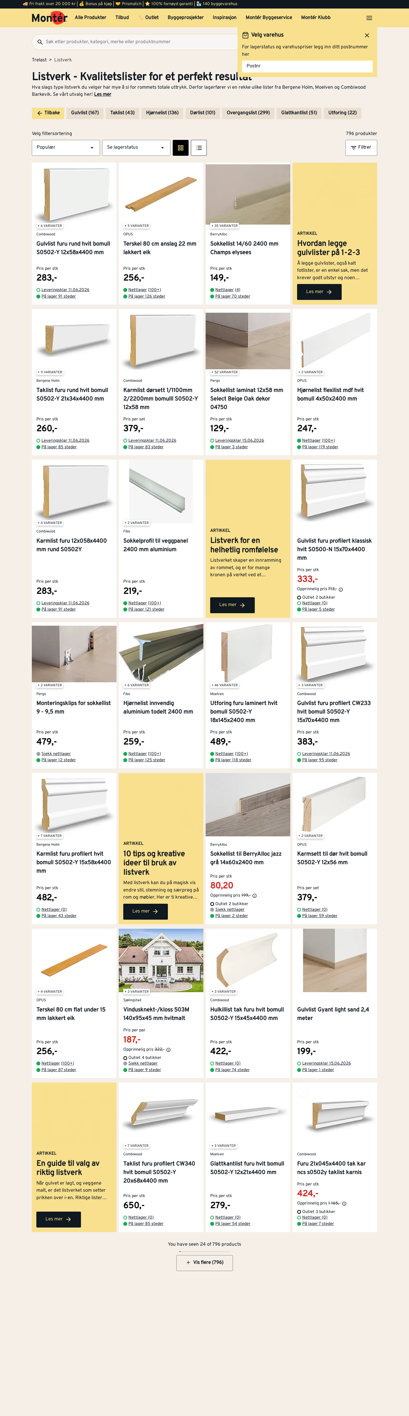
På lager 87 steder (58, 1070)
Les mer (102, 95)
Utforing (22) (342, 113)
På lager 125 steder (146, 760)
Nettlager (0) (314, 603)
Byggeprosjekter (186, 18)
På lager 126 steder (146, 296)
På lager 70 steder (232, 296)
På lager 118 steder (233, 760)
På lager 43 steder (59, 916)
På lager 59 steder (319, 916)
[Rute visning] (181, 148)
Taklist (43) (122, 113)
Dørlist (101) (202, 113)
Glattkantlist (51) (299, 113)
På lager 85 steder (59, 447)
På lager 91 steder (58, 296)
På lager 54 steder (233, 1224)
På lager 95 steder (319, 760)
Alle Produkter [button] (90, 18)
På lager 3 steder (231, 447)
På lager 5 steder (318, 609)
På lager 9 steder (144, 1070)
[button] (66, 148)
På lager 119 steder (320, 447)
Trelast (39, 60)
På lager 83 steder (146, 447)
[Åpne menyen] (369, 18)
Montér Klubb (316, 18)
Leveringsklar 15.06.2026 (239, 440)
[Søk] (37, 42)
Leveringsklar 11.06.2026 (65, 290)
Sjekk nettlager (56, 754)
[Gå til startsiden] (50, 18)
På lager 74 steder (232, 1070)
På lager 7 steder (318, 1224)
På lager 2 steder (231, 916)
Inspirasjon (225, 18)
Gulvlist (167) (85, 113)
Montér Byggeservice (269, 18)
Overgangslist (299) (248, 113)
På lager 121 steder (146, 609)
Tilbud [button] (122, 18)
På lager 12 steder (58, 760)
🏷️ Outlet (148, 18)
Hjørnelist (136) (162, 113)
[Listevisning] (199, 148)
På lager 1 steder (318, 1070)
